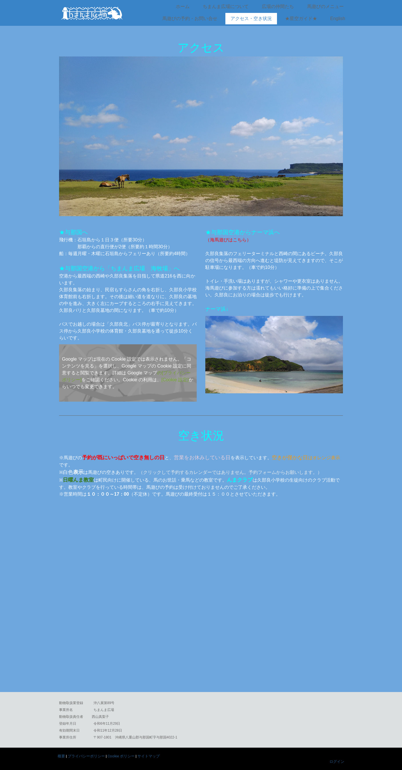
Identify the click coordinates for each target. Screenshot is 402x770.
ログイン (336, 761)
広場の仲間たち (278, 6)
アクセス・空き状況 (251, 18)
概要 (61, 756)
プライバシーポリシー (86, 756)
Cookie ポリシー (121, 756)
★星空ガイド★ (301, 18)
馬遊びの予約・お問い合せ (189, 18)
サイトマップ (148, 756)
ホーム (183, 6)
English (337, 18)
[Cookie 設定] (175, 379)
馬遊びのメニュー (325, 6)
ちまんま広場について (226, 6)
